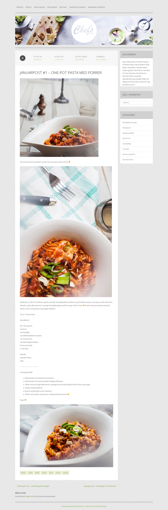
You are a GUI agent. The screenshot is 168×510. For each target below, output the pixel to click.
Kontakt (63, 7)
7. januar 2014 (58, 59)
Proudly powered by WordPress (72, 506)
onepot (44, 473)
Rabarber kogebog (96, 7)
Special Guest (127, 160)
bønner (23, 473)
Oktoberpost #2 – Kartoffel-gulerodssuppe (32, 486)
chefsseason (37, 59)
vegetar (65, 473)
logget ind (29, 496)
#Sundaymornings (129, 123)
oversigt (125, 149)
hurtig (30, 473)
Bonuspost (126, 128)
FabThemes (102, 506)
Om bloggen (39, 7)
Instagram (52, 7)
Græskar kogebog (77, 7)
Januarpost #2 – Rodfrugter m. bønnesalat (101, 486)
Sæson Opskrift (79, 59)
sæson (58, 473)
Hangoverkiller (128, 133)
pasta (51, 473)
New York (126, 138)
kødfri (37, 473)
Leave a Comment (101, 59)
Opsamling (126, 144)
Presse (28, 7)
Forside (19, 7)
